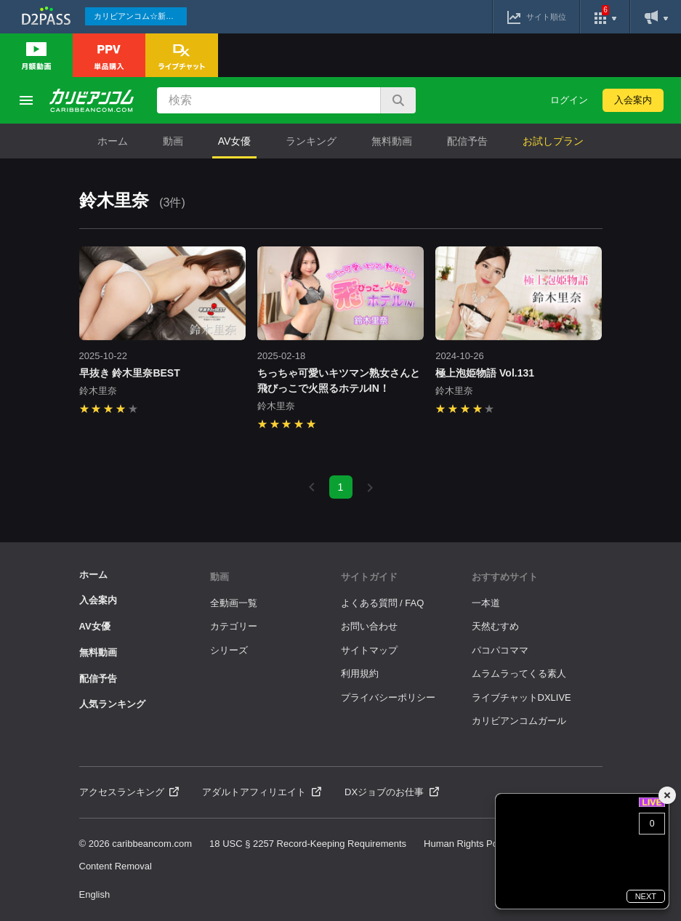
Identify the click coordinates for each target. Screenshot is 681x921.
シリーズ (229, 650)
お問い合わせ (369, 626)
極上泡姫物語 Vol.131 (484, 373)
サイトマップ (369, 650)
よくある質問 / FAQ (382, 603)
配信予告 (467, 141)
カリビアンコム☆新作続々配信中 (140, 16)
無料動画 (391, 141)
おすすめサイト (505, 576)
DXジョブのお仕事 (391, 792)
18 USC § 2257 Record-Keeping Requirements (307, 843)
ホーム (112, 141)
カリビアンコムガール (519, 720)
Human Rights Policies (471, 843)
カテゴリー (233, 626)
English (94, 894)
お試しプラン (553, 141)
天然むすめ (495, 626)
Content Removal (115, 866)
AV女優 (234, 141)
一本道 (486, 603)
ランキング (311, 141)
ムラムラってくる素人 (519, 673)
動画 (173, 141)
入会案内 (633, 99)
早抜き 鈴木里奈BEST (129, 373)
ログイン (569, 99)
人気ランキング (112, 704)
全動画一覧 (233, 603)
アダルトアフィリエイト (261, 792)
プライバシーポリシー (388, 697)
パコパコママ (500, 650)
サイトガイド (369, 576)
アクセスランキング (129, 792)
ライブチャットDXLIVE (521, 697)
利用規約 (360, 673)
